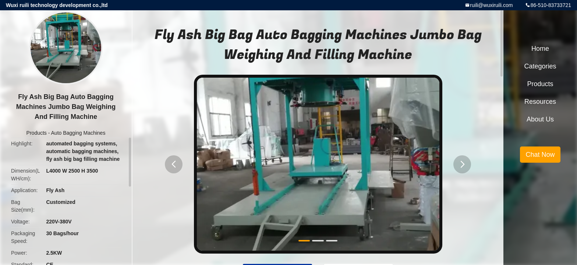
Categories (540, 66)
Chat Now (540, 154)
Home (540, 48)
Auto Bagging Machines (78, 133)
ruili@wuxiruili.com (491, 5)
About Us (540, 119)
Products (36, 133)
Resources (540, 101)
